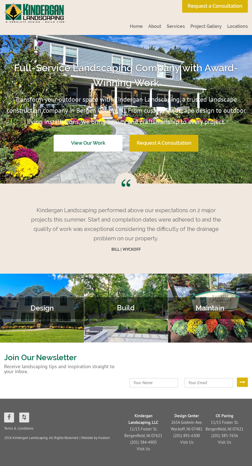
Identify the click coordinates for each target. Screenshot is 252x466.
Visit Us (143, 448)
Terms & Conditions (18, 428)
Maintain (210, 308)
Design (42, 308)
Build (126, 308)
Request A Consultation (164, 143)
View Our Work (88, 143)
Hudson (104, 438)
